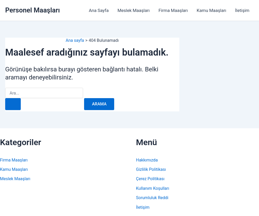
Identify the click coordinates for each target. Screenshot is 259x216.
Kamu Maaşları (211, 10)
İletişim (242, 10)
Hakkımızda (147, 160)
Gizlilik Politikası (151, 169)
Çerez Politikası (150, 178)
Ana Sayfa (98, 10)
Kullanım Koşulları (152, 188)
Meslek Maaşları (134, 10)
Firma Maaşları (173, 10)
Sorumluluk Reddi (152, 197)
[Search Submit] (13, 104)
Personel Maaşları (32, 10)
